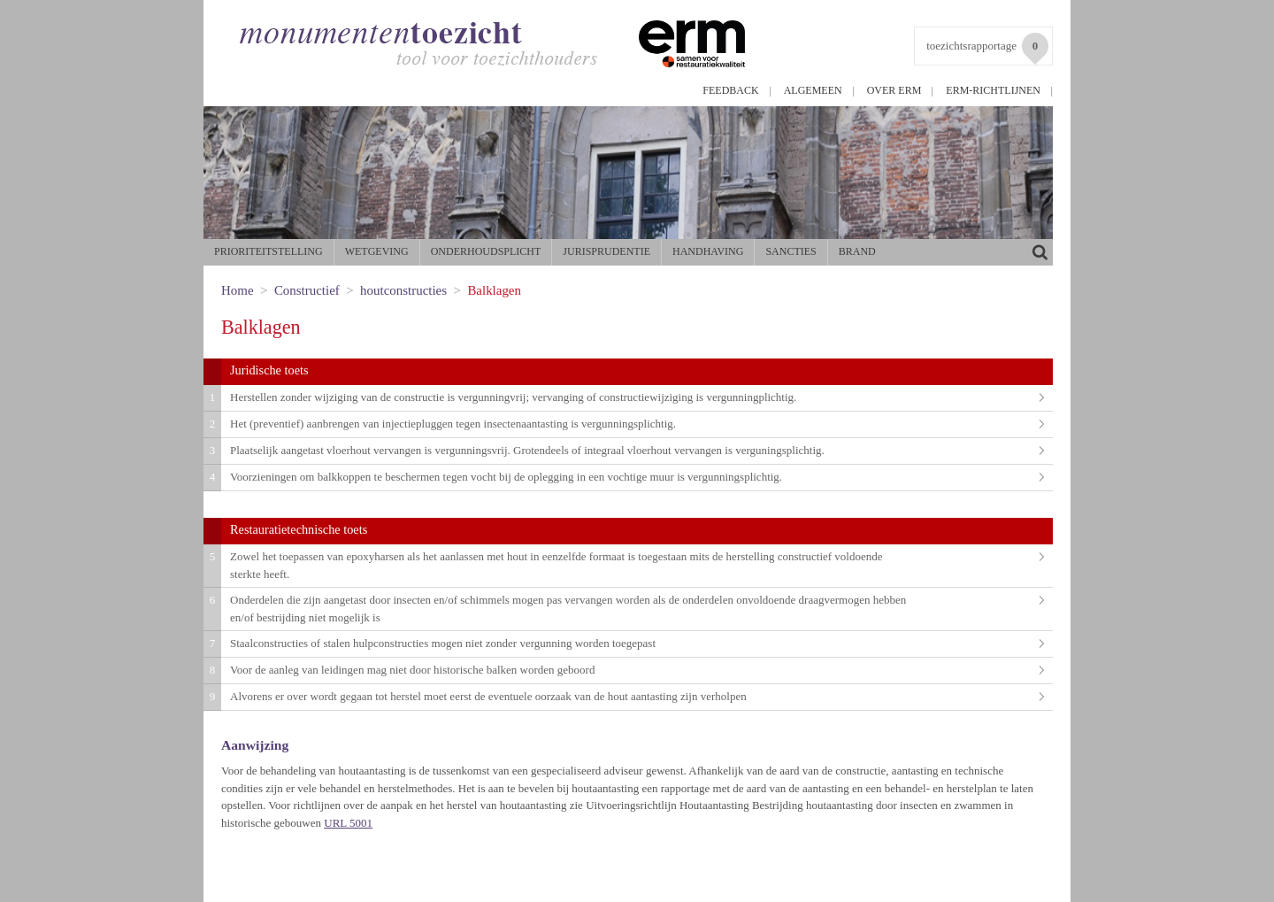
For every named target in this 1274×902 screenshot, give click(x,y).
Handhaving (707, 251)
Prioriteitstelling (268, 251)
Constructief (307, 290)
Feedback (730, 90)
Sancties (790, 251)
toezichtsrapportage (987, 49)
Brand (857, 251)
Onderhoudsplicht (486, 251)
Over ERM (894, 90)
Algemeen (813, 90)
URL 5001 (348, 822)
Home (237, 290)
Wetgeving (377, 251)
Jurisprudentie (606, 251)
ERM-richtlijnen (993, 90)
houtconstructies (403, 290)
